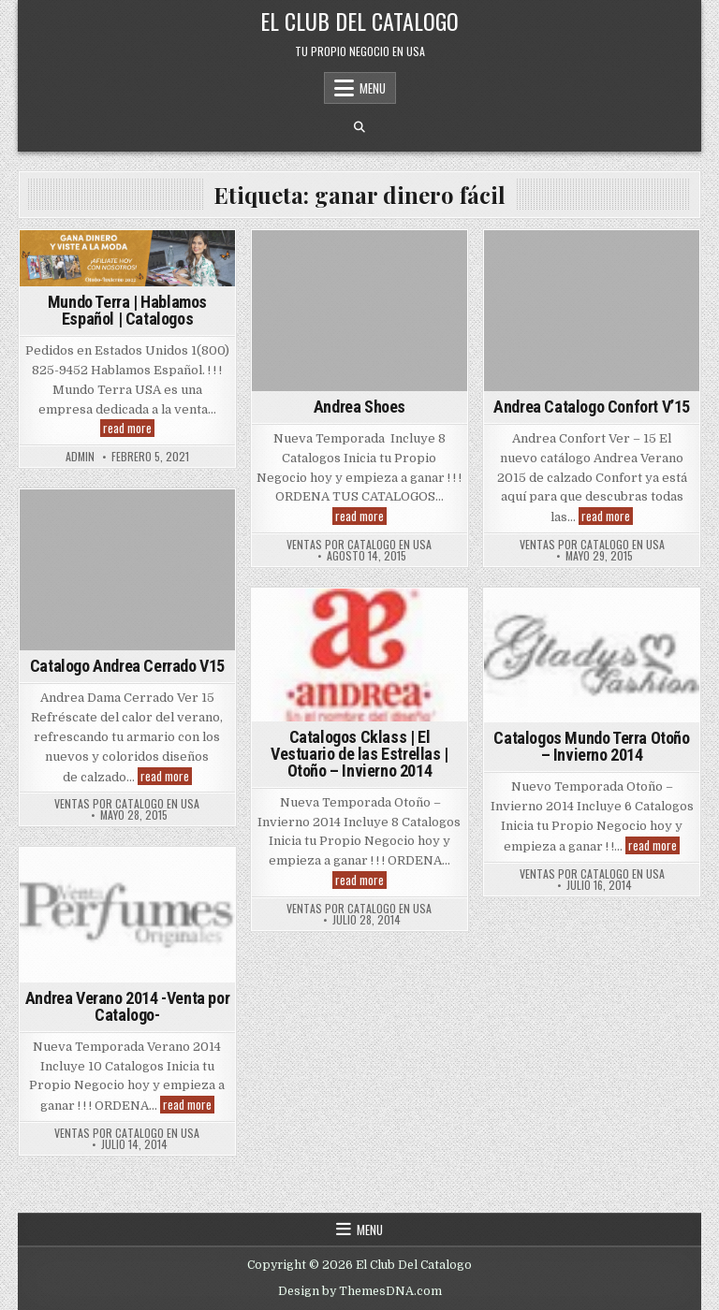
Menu (373, 88)
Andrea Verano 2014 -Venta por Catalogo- (127, 1006)
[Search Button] (359, 127)
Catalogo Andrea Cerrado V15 (127, 666)
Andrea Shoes (359, 406)
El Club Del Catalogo (359, 20)
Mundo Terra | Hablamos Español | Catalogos (127, 310)
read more (128, 428)
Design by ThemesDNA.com (360, 1291)
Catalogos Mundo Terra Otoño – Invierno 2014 (591, 746)
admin (80, 456)
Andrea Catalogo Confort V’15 (591, 406)
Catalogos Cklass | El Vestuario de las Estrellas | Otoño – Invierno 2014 (359, 753)
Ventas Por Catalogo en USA (359, 544)
